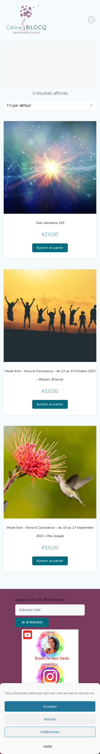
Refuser (50, 719)
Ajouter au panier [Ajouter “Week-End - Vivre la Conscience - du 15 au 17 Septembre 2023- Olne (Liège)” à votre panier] (50, 561)
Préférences (50, 732)
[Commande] (50, 105)
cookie (47, 746)
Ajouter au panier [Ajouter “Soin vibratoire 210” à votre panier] (50, 248)
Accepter (50, 706)
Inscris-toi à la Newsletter (40, 599)
